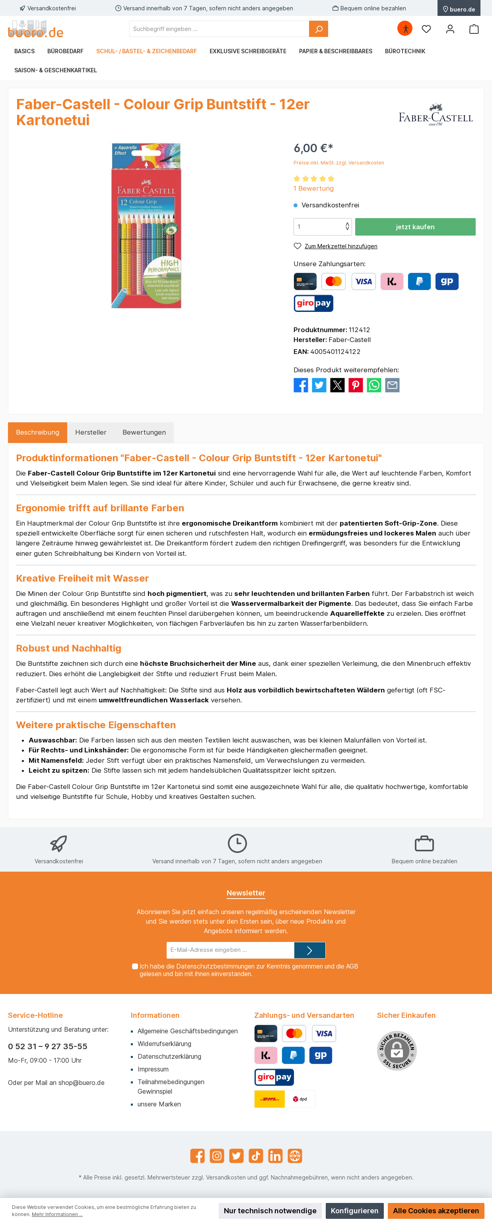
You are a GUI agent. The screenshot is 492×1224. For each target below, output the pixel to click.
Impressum (153, 1069)
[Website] (295, 1156)
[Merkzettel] (426, 29)
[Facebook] (197, 1156)
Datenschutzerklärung (169, 1056)
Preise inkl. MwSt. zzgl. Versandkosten (339, 163)
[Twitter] (236, 1156)
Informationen (155, 1015)
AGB (352, 966)
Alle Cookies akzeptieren (436, 1211)
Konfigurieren (355, 1211)
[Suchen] (318, 29)
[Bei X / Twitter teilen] (337, 385)
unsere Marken (159, 1104)
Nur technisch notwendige (270, 1211)
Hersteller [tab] (91, 432)
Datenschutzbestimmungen (215, 966)
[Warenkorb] (474, 29)
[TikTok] (256, 1156)
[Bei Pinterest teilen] (356, 385)
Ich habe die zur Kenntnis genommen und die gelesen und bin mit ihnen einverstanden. (249, 970)
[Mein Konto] (450, 29)
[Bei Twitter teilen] (319, 385)
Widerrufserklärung (164, 1044)
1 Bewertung (314, 188)
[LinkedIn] (275, 1156)
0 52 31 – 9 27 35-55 (48, 1046)
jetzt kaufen (415, 227)
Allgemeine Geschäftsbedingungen (188, 1031)
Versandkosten (226, 1177)
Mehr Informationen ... (57, 1214)
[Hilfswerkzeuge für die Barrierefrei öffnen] (405, 29)
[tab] (37, 432)
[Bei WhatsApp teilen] (374, 385)
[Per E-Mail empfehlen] (392, 385)
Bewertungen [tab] (144, 432)
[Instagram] (217, 1156)
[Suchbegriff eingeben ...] (219, 29)
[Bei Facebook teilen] (301, 385)
